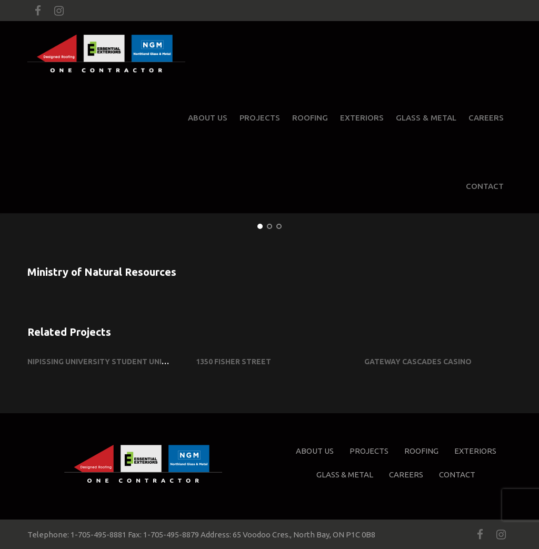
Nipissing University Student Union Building (118, 361)
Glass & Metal (426, 117)
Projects (259, 117)
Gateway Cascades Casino (418, 361)
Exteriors (362, 117)
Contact (485, 186)
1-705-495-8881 (98, 534)
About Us (207, 117)
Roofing (310, 117)
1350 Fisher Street (233, 361)
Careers (486, 117)
